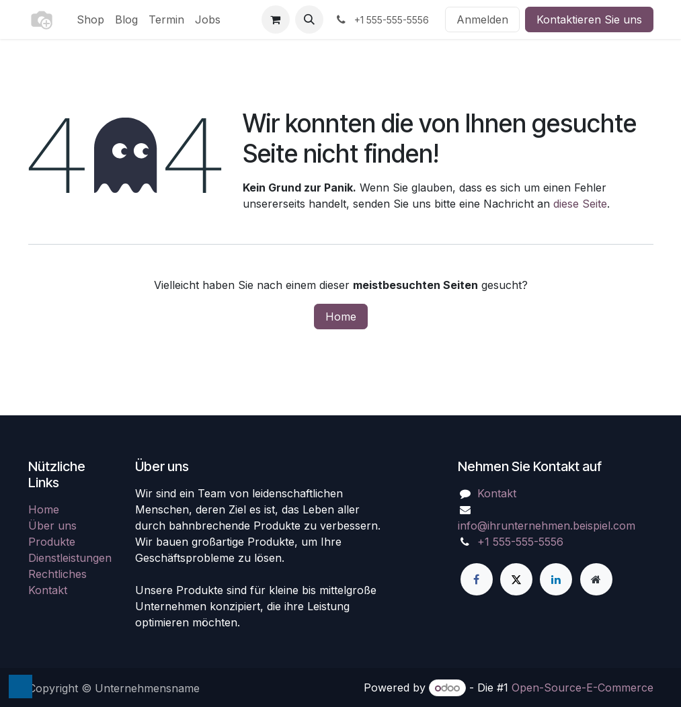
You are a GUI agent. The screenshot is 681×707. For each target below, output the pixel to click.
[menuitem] (90, 19)
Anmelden (482, 19)
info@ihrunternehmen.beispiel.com (546, 525)
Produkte (51, 541)
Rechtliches (57, 574)
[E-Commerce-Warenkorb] (276, 19)
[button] (309, 19)
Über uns (52, 525)
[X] (516, 579)
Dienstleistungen (70, 558)
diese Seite (580, 203)
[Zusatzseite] (596, 579)
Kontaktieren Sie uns (589, 19)
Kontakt (47, 590)
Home (340, 316)
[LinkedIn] (556, 579)
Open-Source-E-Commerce (582, 687)
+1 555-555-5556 (520, 541)
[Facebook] (476, 579)
